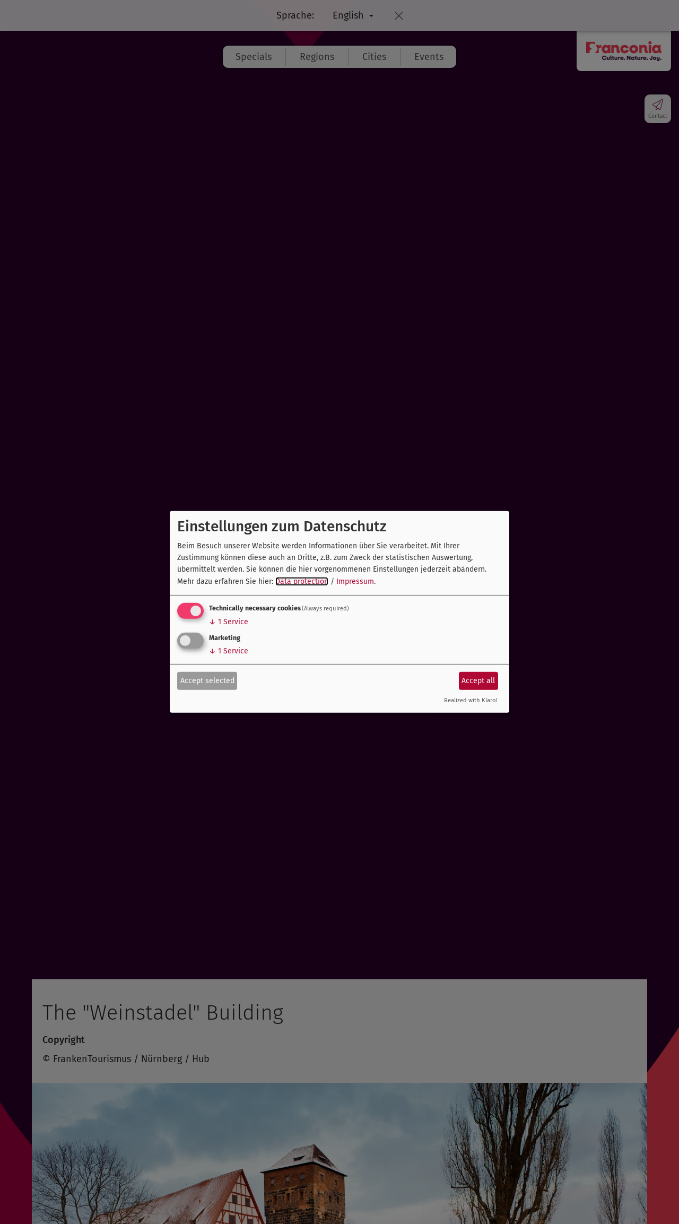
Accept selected (207, 680)
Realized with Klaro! (471, 700)
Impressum (355, 581)
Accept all (478, 680)
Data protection (301, 581)
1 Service (228, 621)
